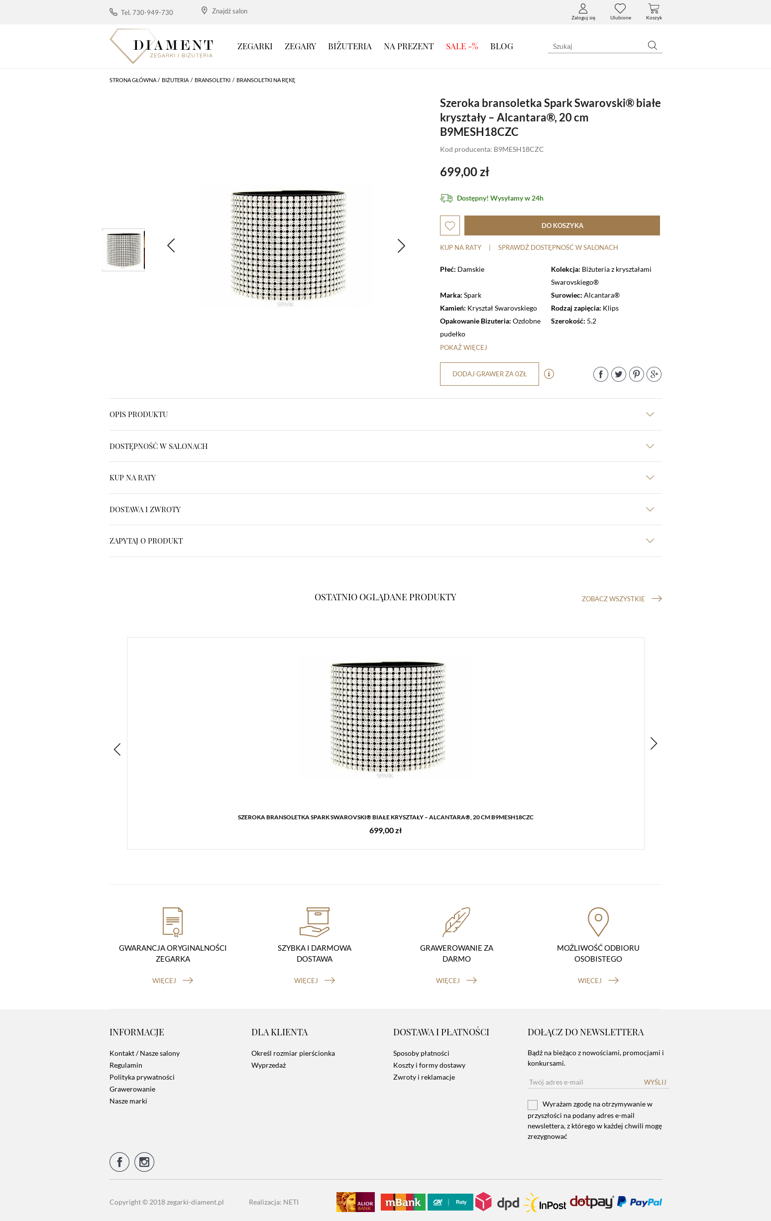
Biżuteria (350, 45)
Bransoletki (212, 80)
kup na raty (382, 477)
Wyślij (655, 1079)
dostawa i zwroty (382, 509)
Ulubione (620, 11)
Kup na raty (460, 247)
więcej (172, 977)
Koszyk (654, 11)
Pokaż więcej (463, 347)
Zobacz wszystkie (622, 599)
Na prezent (409, 45)
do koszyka (562, 225)
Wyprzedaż (268, 1062)
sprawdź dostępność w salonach (558, 247)
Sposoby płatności (421, 1050)
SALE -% (462, 45)
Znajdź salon (224, 10)
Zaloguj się (583, 11)
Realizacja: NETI (274, 1199)
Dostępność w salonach (382, 446)
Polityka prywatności (142, 1074)
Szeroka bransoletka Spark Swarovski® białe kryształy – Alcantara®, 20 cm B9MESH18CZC (386, 818)
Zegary (300, 45)
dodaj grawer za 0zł (490, 374)
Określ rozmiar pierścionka (293, 1050)
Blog (501, 45)
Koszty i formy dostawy (429, 1062)
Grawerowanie (132, 1086)
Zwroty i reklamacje (424, 1074)
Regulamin (126, 1062)
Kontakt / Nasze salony (145, 1050)
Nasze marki (128, 1098)
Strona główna (133, 80)
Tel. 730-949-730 (141, 12)
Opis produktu (382, 414)
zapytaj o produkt (382, 541)
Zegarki (255, 45)
